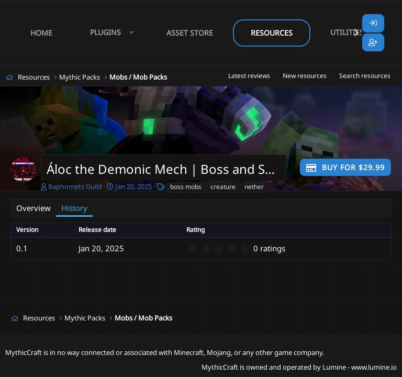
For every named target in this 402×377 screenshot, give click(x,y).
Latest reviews (249, 75)
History (74, 208)
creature (223, 186)
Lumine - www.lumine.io (359, 367)
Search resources (364, 75)
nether (254, 186)
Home (41, 33)
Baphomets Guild (75, 186)
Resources (272, 33)
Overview (33, 208)
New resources (305, 75)
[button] (109, 32)
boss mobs (186, 186)
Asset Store (189, 33)
